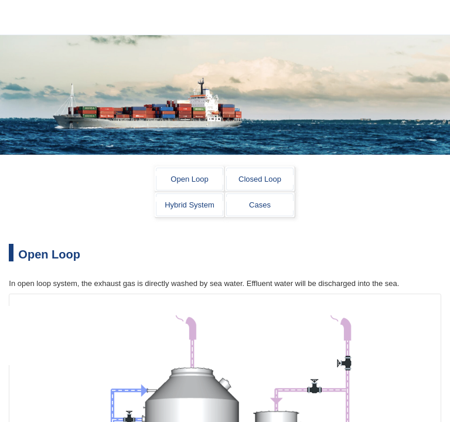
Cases (260, 204)
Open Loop (189, 179)
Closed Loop (259, 179)
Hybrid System (189, 204)
